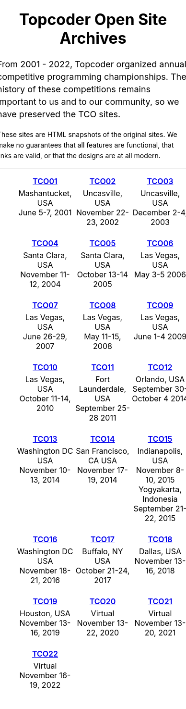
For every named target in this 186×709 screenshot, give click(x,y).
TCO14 (102, 439)
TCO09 (160, 305)
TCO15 (160, 439)
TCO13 (45, 439)
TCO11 (102, 367)
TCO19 (45, 601)
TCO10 (45, 367)
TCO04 (45, 243)
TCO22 (45, 654)
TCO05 (103, 243)
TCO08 (103, 305)
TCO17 (103, 539)
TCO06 (160, 243)
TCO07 (45, 305)
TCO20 (103, 601)
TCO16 (45, 539)
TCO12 (160, 367)
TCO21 (160, 601)
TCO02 (103, 181)
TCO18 (160, 539)
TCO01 (45, 181)
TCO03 (160, 181)
